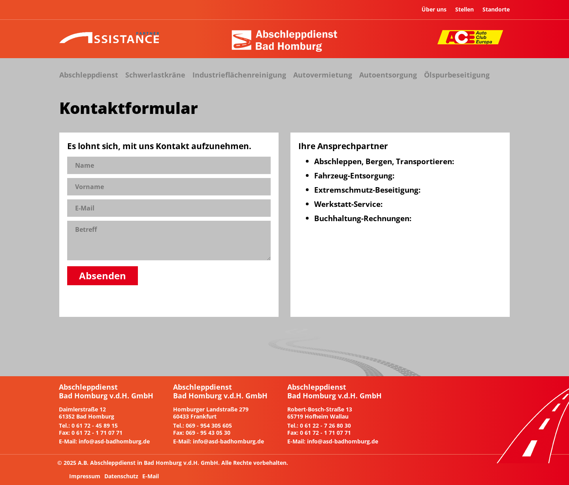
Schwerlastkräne (155, 75)
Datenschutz (121, 476)
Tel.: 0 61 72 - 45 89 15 (88, 425)
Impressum (84, 476)
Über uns (434, 9)
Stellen (464, 9)
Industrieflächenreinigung (239, 75)
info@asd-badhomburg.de (114, 441)
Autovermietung (322, 75)
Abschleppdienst (88, 75)
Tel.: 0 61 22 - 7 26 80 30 (319, 425)
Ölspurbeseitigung (457, 75)
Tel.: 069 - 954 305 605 (202, 425)
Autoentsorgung (388, 75)
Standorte (496, 9)
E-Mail (150, 476)
